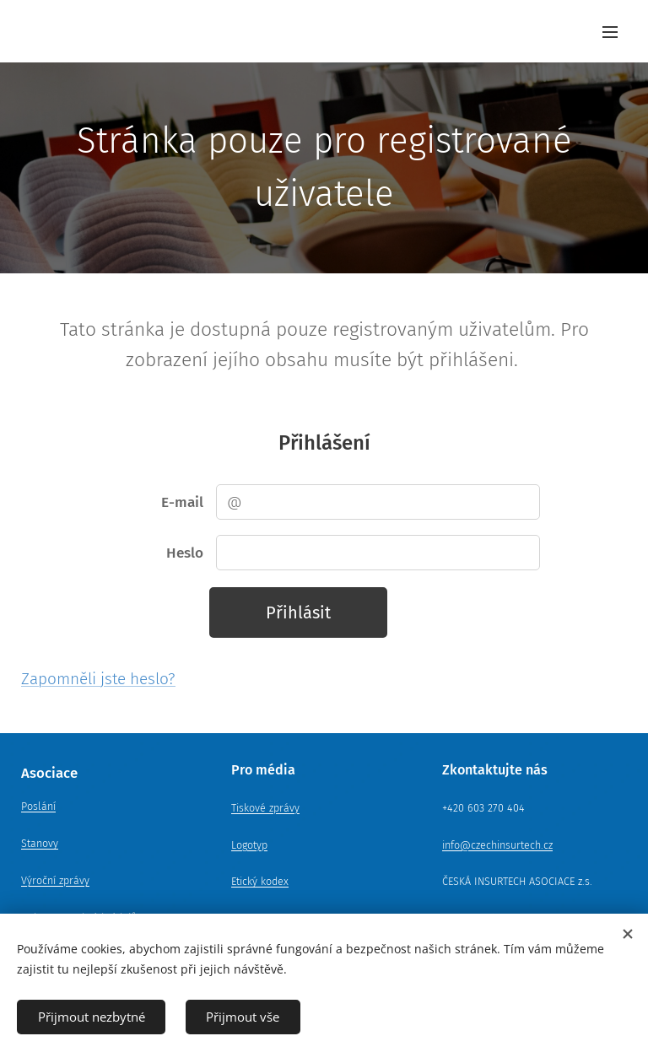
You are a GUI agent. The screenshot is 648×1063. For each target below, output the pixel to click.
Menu (610, 32)
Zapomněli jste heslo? (98, 678)
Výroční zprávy (55, 880)
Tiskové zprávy (265, 807)
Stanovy (39, 843)
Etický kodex (260, 882)
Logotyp (249, 845)
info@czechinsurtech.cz (497, 845)
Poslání (38, 807)
